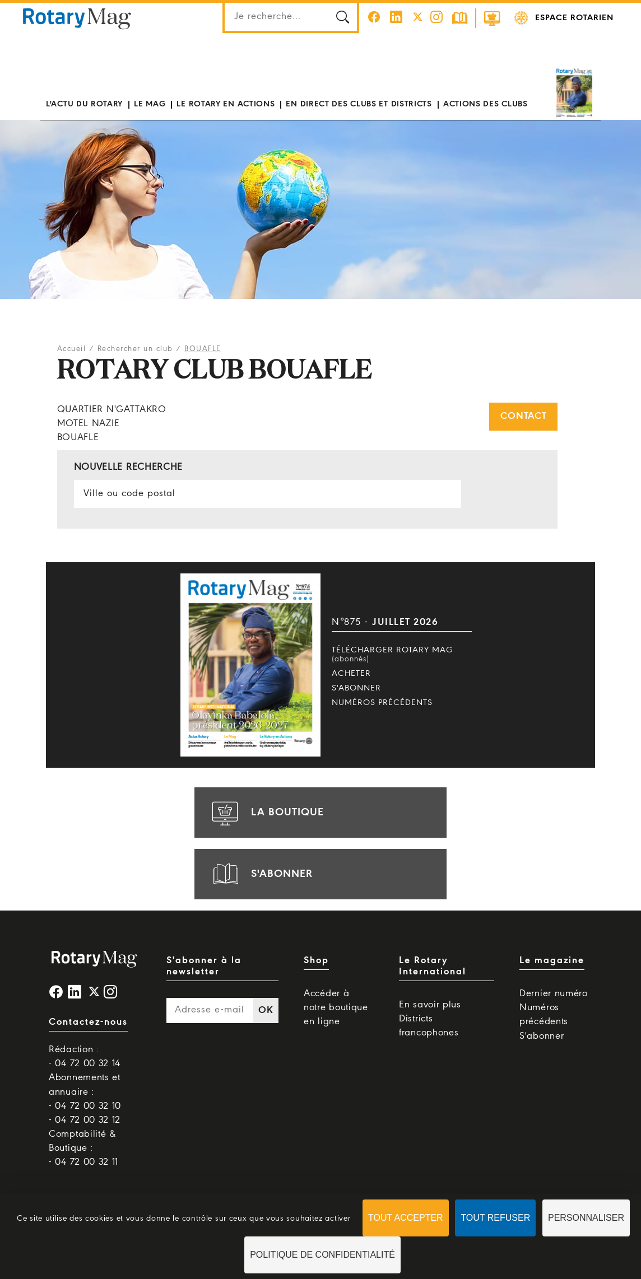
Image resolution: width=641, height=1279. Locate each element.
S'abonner (356, 688)
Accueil (71, 349)
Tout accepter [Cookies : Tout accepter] (405, 1217)
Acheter (351, 673)
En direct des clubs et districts (358, 104)
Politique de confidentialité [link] (322, 1254)
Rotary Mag (77, 18)
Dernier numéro (553, 993)
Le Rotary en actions (225, 104)
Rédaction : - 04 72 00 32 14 (84, 1056)
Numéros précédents (382, 702)
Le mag (149, 104)
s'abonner (260, 874)
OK (265, 1010)
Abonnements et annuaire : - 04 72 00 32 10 (85, 1091)
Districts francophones (428, 1026)
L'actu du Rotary (84, 104)
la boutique (266, 812)
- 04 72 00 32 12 (84, 1120)
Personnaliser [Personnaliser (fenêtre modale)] (586, 1217)
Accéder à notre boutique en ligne (336, 1007)
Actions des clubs (485, 104)
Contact (523, 416)
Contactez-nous (88, 1022)
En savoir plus (430, 1005)
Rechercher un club (135, 349)
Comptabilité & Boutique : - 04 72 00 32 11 (83, 1148)
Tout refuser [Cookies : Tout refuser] (495, 1217)
